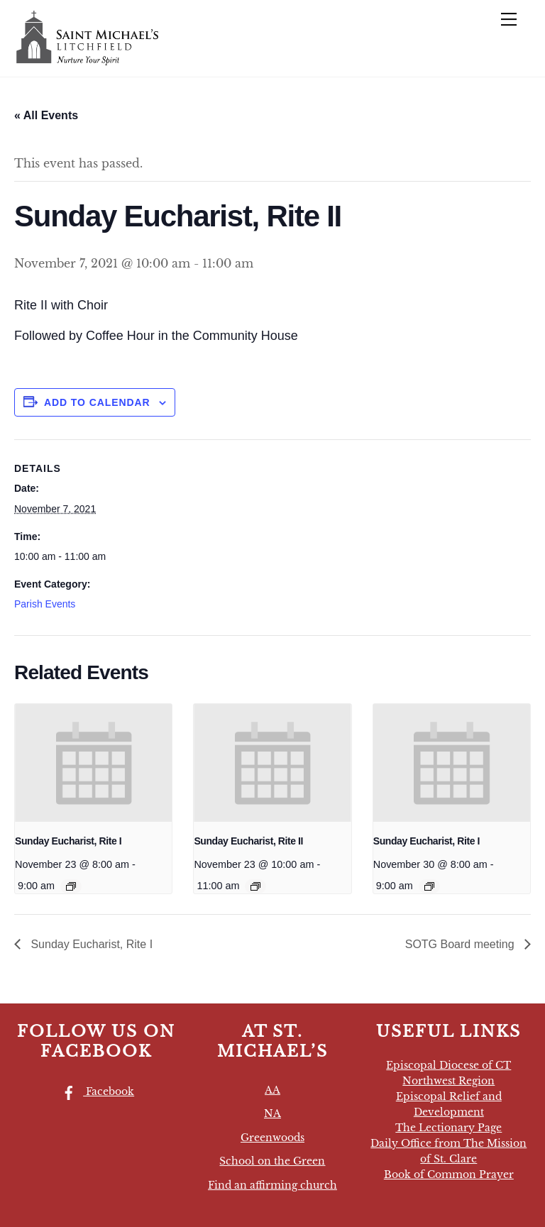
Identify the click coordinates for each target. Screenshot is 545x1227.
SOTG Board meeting (461, 944)
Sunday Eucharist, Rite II (248, 841)
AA (272, 1090)
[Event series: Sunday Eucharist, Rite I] (71, 886)
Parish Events (44, 604)
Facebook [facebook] (94, 1091)
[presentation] (93, 763)
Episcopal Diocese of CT (448, 1065)
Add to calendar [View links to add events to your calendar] (97, 402)
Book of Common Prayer (449, 1174)
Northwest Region (448, 1080)
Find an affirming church (272, 1185)
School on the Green (272, 1161)
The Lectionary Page (448, 1127)
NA (272, 1113)
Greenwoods (272, 1137)
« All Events (46, 115)
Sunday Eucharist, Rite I (68, 841)
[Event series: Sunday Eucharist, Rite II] (255, 886)
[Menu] (509, 19)
